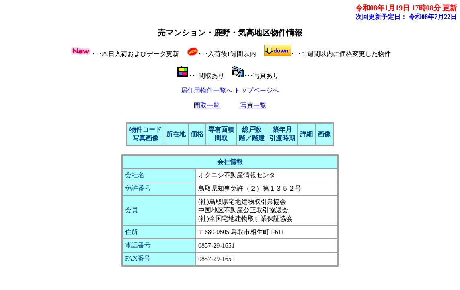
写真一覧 (253, 105)
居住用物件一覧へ (206, 90)
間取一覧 (207, 105)
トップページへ (256, 90)
